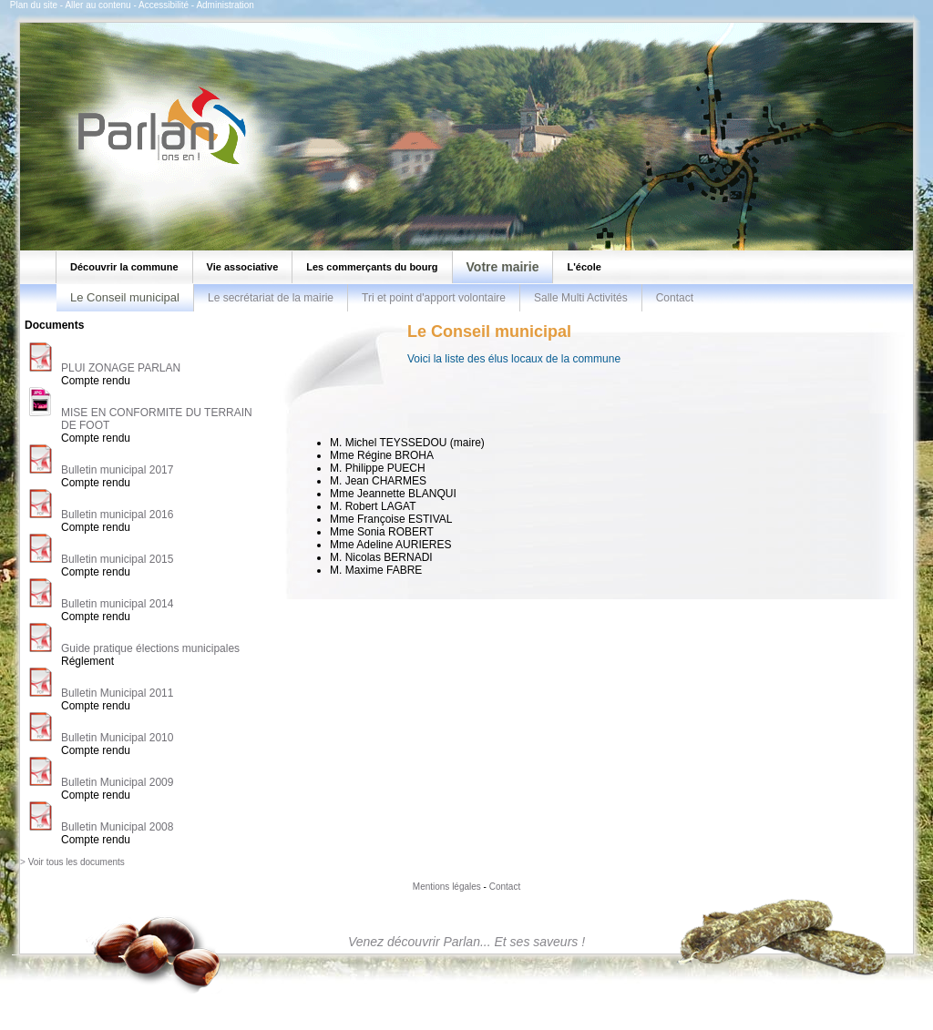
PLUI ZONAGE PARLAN (120, 368)
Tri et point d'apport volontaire (434, 297)
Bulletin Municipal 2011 (117, 693)
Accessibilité (163, 5)
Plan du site (33, 5)
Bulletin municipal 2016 (117, 514)
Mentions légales (447, 887)
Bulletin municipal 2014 (117, 603)
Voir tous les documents (76, 862)
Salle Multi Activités (581, 297)
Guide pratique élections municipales (150, 648)
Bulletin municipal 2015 (117, 559)
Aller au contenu (97, 5)
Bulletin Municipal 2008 (117, 827)
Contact (674, 297)
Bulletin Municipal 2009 (117, 782)
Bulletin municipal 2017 (117, 470)
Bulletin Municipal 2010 (117, 737)
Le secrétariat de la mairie (270, 297)
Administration (224, 5)
